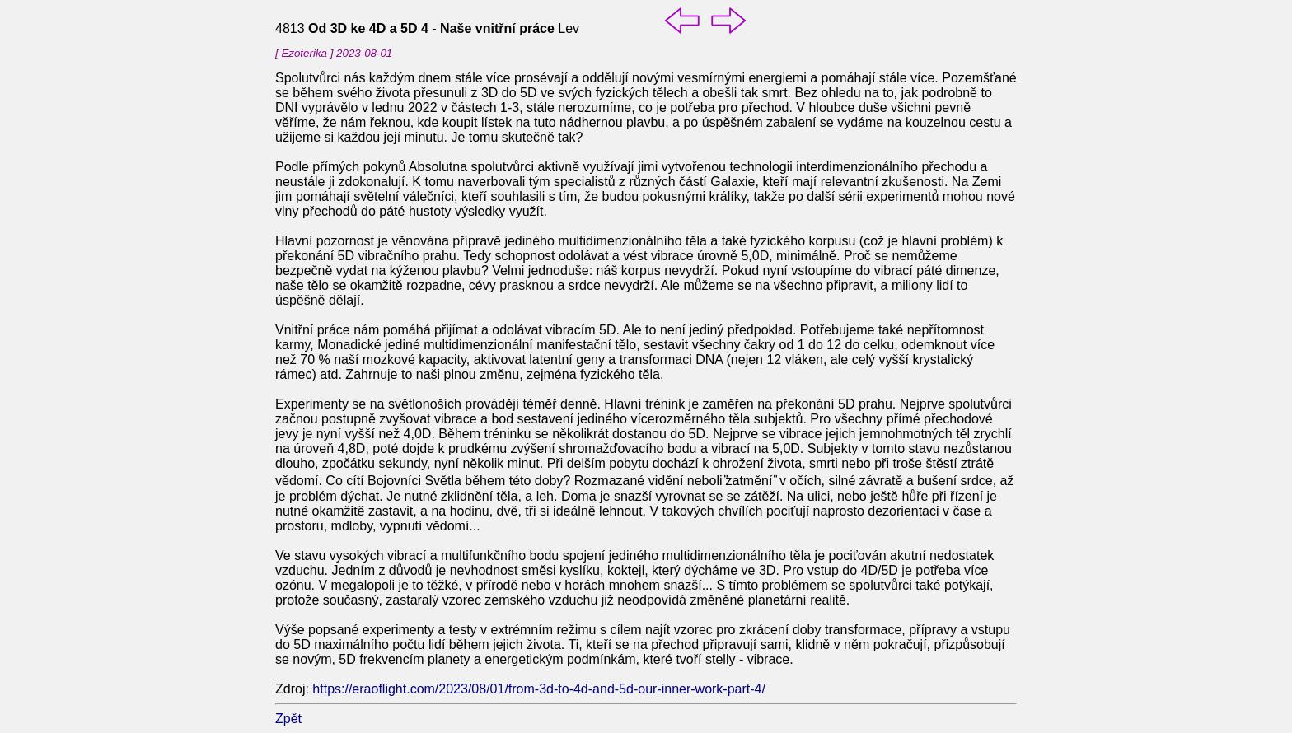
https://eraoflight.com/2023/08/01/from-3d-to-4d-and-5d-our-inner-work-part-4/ (538, 689)
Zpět (288, 719)
